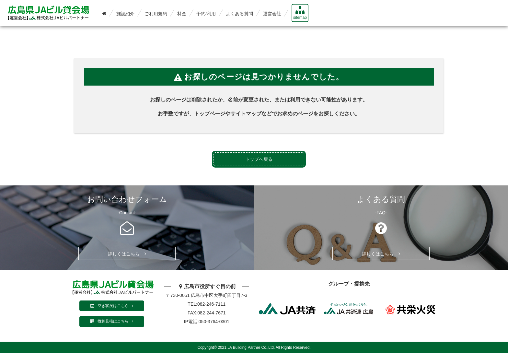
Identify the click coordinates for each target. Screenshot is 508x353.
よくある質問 (239, 13)
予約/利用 (206, 13)
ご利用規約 (155, 13)
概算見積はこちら (111, 321)
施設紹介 (125, 13)
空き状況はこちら (111, 305)
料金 (181, 13)
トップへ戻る (258, 159)
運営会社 (272, 13)
